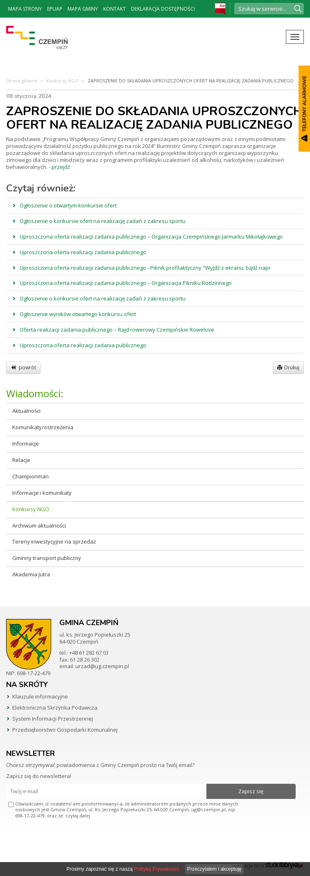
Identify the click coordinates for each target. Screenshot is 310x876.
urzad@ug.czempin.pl (102, 666)
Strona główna (21, 80)
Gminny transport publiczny (46, 558)
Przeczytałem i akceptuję (214, 869)
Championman (30, 476)
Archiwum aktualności (39, 525)
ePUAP (54, 8)
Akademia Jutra (31, 574)
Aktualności (26, 410)
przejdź (61, 167)
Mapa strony (25, 8)
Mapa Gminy (83, 8)
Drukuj (288, 367)
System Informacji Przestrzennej (52, 718)
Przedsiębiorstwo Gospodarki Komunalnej (65, 729)
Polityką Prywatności (156, 869)
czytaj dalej (78, 815)
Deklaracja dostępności (163, 8)
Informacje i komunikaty (42, 492)
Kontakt (114, 8)
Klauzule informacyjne (40, 696)
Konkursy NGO (62, 80)
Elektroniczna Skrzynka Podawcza (54, 707)
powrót (23, 367)
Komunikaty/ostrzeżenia (42, 427)
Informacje (25, 443)
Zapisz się (250, 791)
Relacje (21, 460)
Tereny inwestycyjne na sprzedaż (54, 541)
